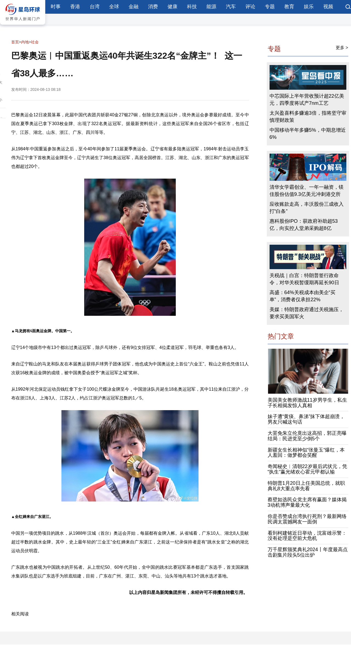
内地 (25, 42)
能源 (211, 6)
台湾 (95, 6)
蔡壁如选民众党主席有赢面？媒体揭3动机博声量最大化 (307, 502)
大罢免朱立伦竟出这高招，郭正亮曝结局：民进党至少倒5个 (307, 435)
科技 (192, 6)
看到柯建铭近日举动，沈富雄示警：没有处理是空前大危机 (307, 535)
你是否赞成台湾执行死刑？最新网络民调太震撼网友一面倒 (307, 519)
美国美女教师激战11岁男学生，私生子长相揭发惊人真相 (307, 402)
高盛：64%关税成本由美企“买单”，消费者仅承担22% (302, 296)
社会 (35, 42)
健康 (172, 6)
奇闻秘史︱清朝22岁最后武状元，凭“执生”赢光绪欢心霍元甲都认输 (307, 469)
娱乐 (309, 6)
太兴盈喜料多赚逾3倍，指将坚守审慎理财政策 (308, 116)
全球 (114, 6)
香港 (75, 6)
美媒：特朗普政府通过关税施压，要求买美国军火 (307, 313)
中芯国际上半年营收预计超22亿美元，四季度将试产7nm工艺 (307, 99)
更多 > (342, 47)
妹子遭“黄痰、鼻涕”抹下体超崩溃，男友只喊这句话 (306, 419)
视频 (328, 6)
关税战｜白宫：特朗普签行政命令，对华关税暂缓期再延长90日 (304, 279)
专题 (270, 6)
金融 (133, 6)
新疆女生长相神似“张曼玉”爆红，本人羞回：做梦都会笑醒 (306, 452)
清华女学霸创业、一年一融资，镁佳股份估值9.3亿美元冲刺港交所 (307, 190)
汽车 (231, 6)
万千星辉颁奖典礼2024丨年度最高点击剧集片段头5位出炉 (308, 552)
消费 (153, 6)
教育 (289, 6)
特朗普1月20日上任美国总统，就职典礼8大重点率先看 (306, 485)
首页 (15, 42)
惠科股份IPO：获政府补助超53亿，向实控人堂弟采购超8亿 (304, 224)
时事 (56, 6)
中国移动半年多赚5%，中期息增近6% (308, 133)
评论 (250, 6)
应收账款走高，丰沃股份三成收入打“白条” (307, 207)
